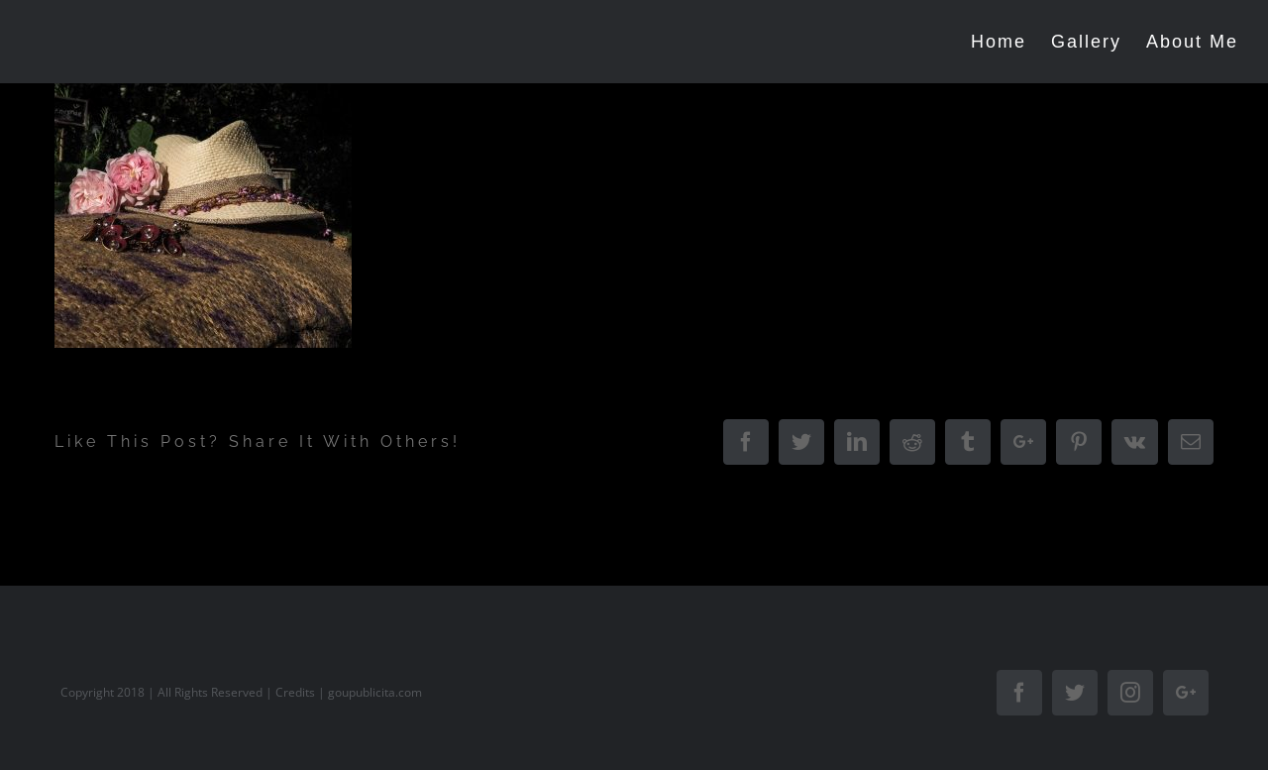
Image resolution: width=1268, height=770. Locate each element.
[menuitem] (1011, 41)
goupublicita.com (375, 692)
